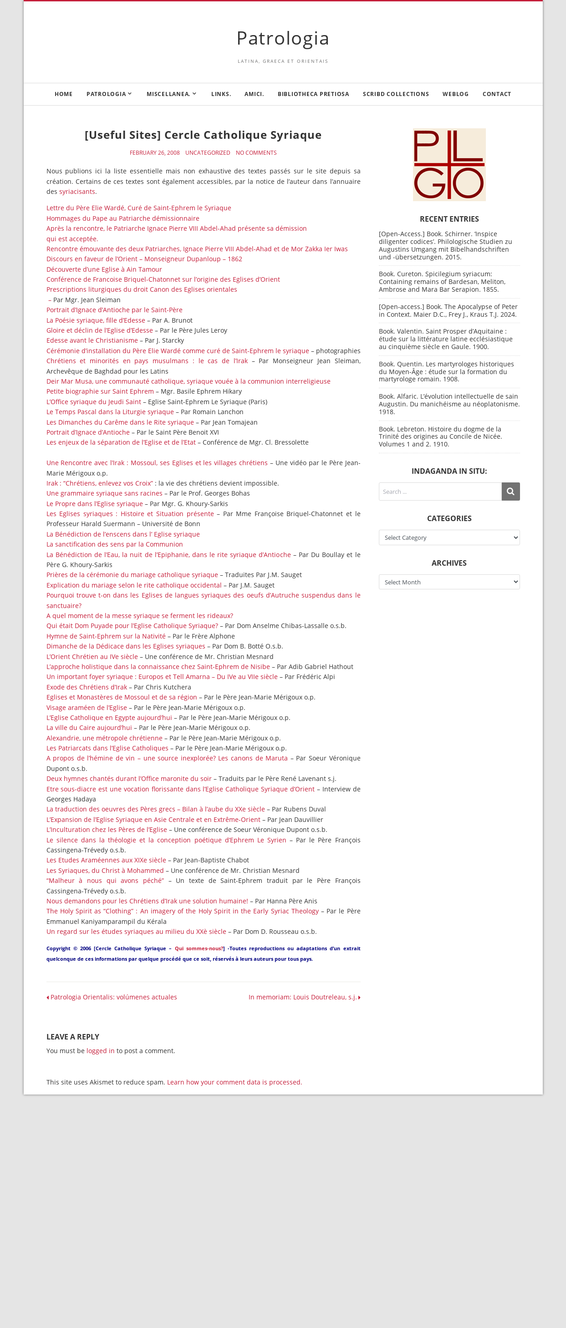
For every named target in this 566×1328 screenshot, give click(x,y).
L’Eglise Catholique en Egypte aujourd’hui (110, 717)
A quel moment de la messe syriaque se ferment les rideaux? (139, 615)
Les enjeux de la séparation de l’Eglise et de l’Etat (121, 442)
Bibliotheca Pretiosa (313, 94)
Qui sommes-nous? (199, 948)
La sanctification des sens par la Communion (114, 544)
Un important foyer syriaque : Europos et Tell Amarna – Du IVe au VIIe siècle (162, 676)
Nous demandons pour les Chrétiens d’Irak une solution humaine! (147, 901)
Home (64, 94)
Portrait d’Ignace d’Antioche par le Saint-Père (114, 309)
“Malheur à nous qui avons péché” (105, 880)
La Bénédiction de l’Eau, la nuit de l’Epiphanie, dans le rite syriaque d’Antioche (168, 554)
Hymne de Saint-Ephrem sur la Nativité (106, 636)
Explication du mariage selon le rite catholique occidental (134, 585)
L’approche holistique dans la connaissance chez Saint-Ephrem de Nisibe (158, 666)
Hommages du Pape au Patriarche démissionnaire (122, 218)
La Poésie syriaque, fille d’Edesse (95, 320)
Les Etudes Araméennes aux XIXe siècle (106, 860)
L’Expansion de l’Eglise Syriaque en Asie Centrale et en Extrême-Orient (153, 819)
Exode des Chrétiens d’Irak (86, 687)
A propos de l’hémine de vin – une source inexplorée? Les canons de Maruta (167, 758)
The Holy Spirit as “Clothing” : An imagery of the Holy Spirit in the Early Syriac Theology (182, 911)
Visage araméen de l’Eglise (86, 707)
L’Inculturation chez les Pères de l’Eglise (106, 829)
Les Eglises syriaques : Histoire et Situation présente (130, 513)
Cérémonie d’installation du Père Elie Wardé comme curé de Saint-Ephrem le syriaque (177, 350)
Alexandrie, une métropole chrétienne (104, 738)
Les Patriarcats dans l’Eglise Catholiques (107, 748)
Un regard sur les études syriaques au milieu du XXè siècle (136, 931)
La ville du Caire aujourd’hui (89, 727)
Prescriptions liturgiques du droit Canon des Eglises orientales (141, 289)
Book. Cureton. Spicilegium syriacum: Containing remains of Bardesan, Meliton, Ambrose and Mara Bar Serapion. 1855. (442, 281)
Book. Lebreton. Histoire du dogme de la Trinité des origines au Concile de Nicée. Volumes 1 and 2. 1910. (440, 437)
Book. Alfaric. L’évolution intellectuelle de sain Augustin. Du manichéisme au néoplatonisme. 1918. (449, 404)
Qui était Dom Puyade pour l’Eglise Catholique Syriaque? (132, 625)
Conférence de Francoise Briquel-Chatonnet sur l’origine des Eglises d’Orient (163, 279)
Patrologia (283, 37)
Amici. (254, 94)
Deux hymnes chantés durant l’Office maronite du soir (129, 778)
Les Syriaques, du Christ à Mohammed (105, 870)
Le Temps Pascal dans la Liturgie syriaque (110, 411)
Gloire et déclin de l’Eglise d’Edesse (99, 330)
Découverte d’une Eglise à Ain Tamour (104, 269)
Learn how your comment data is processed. (234, 1082)
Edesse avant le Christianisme (92, 340)
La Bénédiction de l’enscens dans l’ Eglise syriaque (123, 534)
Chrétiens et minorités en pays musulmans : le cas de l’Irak (147, 360)
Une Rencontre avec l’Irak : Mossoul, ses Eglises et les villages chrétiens (157, 462)
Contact (497, 94)
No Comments (256, 153)
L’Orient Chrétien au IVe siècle (92, 656)
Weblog (456, 94)
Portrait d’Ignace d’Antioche (88, 432)
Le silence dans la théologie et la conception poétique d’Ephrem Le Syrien (166, 840)
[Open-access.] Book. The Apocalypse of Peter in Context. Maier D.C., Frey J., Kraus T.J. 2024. (448, 310)
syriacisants (77, 191)
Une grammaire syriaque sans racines (104, 493)
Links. (221, 94)
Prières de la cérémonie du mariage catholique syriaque (132, 574)
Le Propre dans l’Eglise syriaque (94, 503)
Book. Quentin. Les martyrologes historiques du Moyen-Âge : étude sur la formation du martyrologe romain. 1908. (446, 372)
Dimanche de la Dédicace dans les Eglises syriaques (125, 646)
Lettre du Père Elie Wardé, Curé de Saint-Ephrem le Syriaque (138, 207)
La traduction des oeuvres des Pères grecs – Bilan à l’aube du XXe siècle (155, 809)
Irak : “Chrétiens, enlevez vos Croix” (99, 483)
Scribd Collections (396, 94)
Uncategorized (207, 153)
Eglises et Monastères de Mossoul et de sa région (121, 697)
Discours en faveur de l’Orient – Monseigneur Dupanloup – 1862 (144, 258)
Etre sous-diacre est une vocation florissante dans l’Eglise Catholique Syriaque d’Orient (180, 789)
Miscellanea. (168, 94)
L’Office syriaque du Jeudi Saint (93, 401)
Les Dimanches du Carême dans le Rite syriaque (120, 422)
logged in (101, 1050)
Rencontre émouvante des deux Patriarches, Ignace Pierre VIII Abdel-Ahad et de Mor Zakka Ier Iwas (197, 248)
